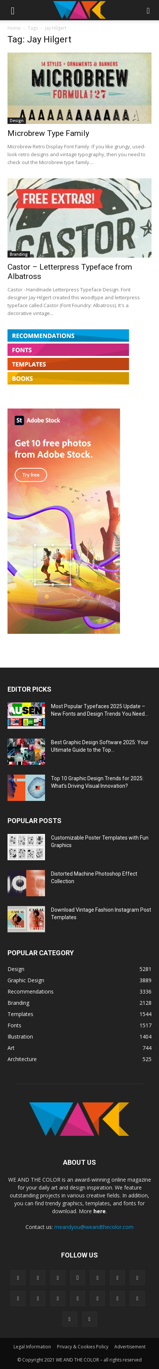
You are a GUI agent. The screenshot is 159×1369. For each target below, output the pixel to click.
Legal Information (32, 1346)
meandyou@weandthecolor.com (94, 1226)
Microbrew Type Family (48, 133)
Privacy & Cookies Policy (82, 1346)
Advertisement (130, 1346)
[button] (13, 10)
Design (17, 120)
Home (14, 28)
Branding (19, 254)
